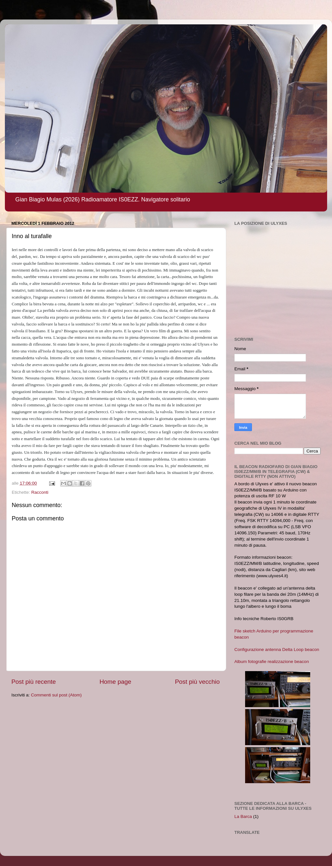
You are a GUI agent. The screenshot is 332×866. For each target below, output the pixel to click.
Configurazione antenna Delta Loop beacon (276, 649)
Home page (115, 681)
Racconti (39, 492)
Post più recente (33, 681)
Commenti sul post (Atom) (56, 695)
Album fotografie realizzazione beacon (271, 661)
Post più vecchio (197, 681)
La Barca (243, 816)
